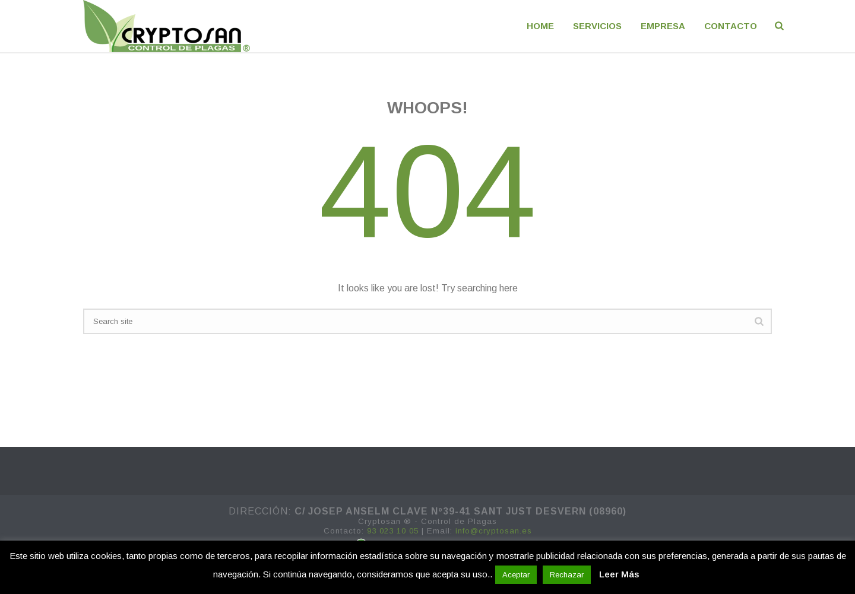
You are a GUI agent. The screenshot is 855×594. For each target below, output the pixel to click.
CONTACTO (730, 26)
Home (540, 26)
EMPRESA (663, 26)
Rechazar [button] (567, 574)
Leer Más (619, 574)
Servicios (597, 26)
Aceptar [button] (516, 574)
